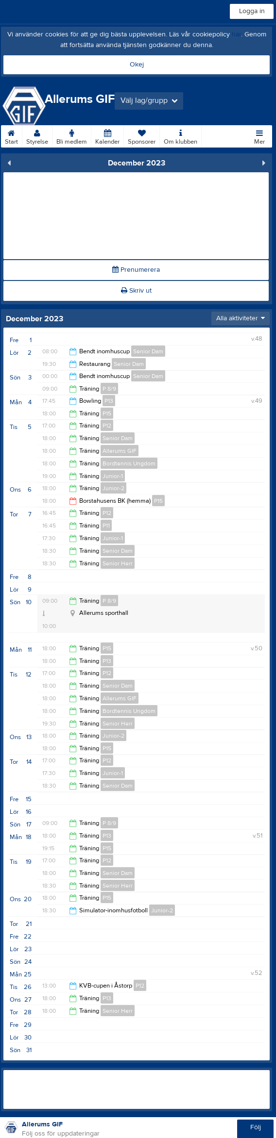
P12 (107, 425)
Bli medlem (71, 135)
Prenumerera (136, 269)
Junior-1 (113, 476)
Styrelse (37, 135)
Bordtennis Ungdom (129, 463)
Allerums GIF (120, 451)
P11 (106, 525)
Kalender (107, 135)
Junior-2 (113, 488)
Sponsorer (141, 135)
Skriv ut (136, 290)
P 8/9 (109, 389)
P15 (107, 413)
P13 (108, 401)
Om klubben (180, 135)
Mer (259, 135)
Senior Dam (148, 351)
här (236, 34)
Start (11, 135)
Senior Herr (118, 563)
